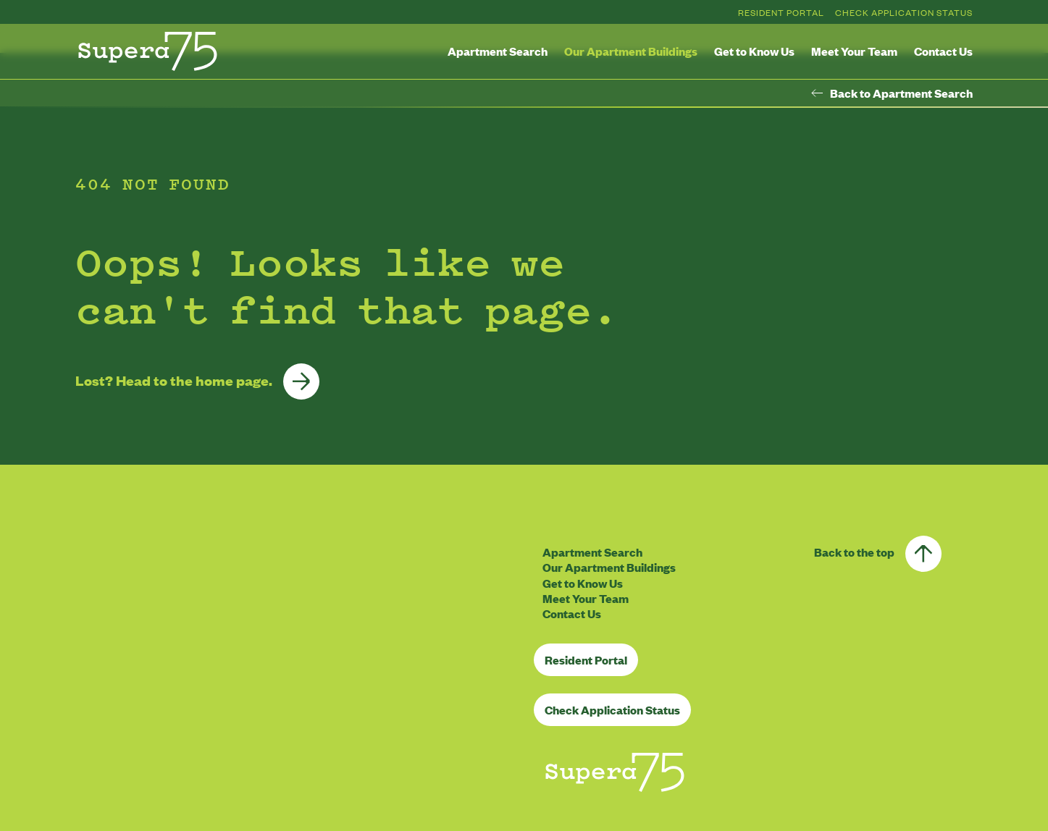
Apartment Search (498, 51)
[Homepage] (147, 51)
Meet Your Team (854, 51)
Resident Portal (781, 12)
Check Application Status (904, 12)
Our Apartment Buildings (630, 51)
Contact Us (943, 51)
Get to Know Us (754, 51)
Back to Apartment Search (892, 93)
